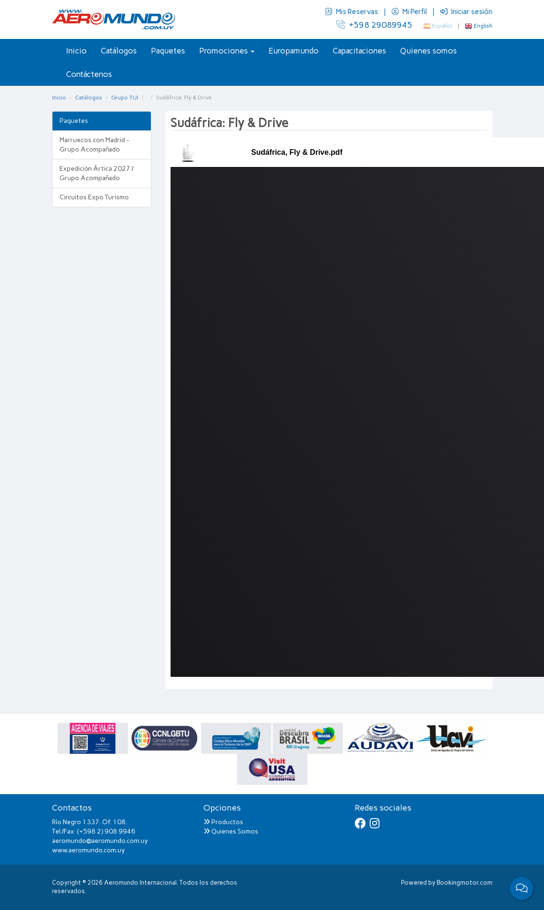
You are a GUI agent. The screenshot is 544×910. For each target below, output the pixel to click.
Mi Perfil (410, 12)
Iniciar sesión (466, 12)
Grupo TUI (124, 97)
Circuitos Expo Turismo (94, 197)
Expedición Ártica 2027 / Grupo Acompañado (97, 173)
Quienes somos (428, 50)
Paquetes (168, 50)
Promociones (226, 50)
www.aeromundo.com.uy (88, 850)
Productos (223, 822)
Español (437, 26)
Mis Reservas (352, 12)
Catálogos (119, 50)
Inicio (76, 50)
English (478, 26)
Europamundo (293, 50)
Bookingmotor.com (464, 882)
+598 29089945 (374, 25)
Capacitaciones (359, 50)
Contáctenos (89, 74)
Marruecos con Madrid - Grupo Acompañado (94, 144)
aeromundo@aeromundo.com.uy (100, 841)
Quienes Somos (230, 831)
